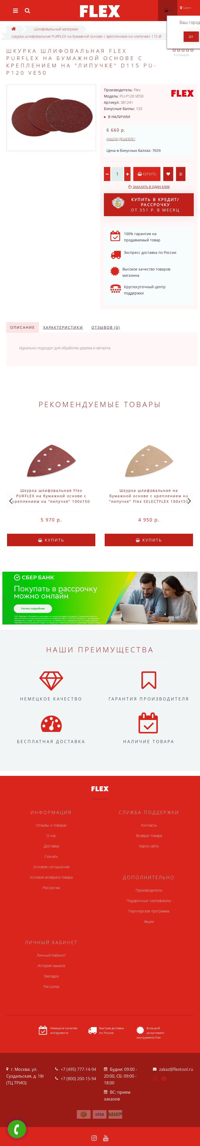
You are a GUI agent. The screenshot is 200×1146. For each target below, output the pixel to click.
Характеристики (63, 327)
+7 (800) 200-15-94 (78, 1078)
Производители (149, 890)
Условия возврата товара (51, 877)
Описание (22, 327)
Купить (147, 173)
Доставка (51, 846)
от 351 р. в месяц (146, 205)
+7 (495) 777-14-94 (78, 1069)
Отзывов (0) (105, 327)
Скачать (51, 856)
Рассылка (51, 986)
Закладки (51, 976)
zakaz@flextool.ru (176, 1069)
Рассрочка (51, 887)
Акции (149, 921)
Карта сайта (149, 846)
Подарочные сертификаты (149, 900)
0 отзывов (181, 55)
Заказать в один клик (151, 187)
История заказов (51, 965)
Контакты (149, 825)
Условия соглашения (51, 866)
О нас (51, 835)
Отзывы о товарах (51, 825)
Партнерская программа (148, 911)
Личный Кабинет (51, 955)
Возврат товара (149, 835)
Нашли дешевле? (121, 139)
